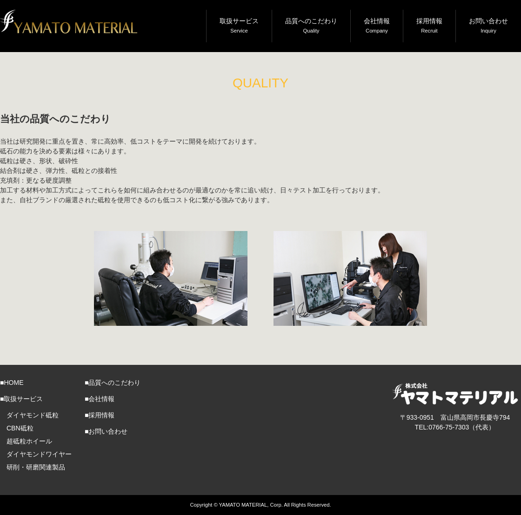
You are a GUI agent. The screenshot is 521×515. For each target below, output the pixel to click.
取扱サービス (239, 26)
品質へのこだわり (311, 26)
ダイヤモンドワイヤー (39, 454)
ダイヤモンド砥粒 (33, 415)
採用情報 (429, 26)
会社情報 (377, 26)
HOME (13, 382)
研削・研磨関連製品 (36, 467)
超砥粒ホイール (29, 441)
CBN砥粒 (20, 428)
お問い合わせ (488, 26)
